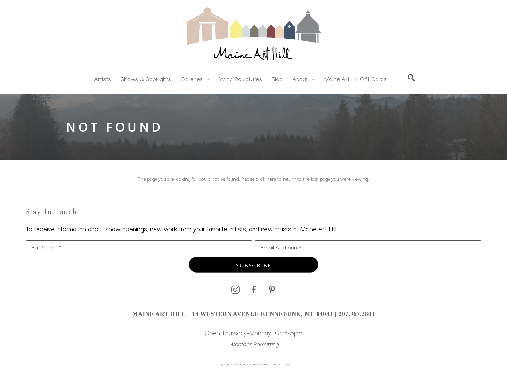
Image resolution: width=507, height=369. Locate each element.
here (271, 178)
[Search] (411, 77)
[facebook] (253, 290)
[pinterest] (271, 290)
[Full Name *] (139, 246)
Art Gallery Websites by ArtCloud (267, 364)
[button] (195, 78)
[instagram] (235, 290)
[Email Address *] (368, 246)
